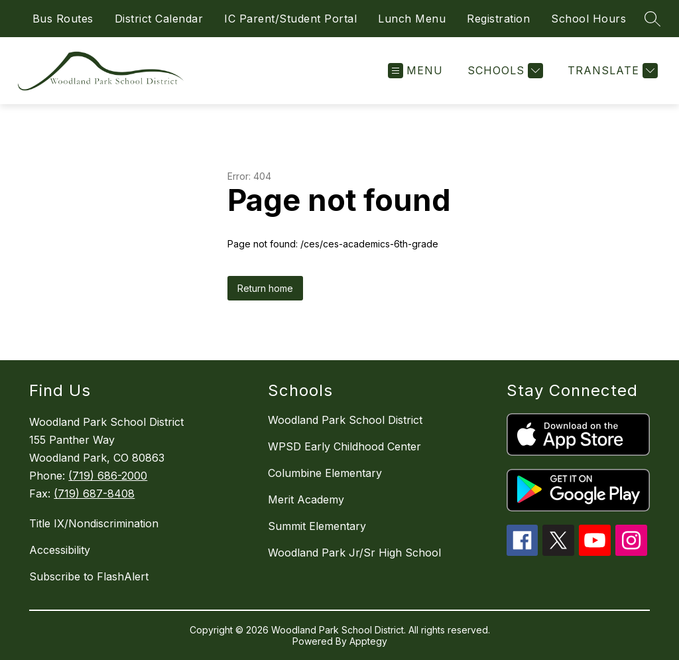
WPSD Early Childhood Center (344, 446)
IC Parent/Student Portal (290, 18)
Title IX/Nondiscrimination (93, 523)
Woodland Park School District (345, 420)
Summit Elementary (317, 526)
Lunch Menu (412, 18)
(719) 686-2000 (107, 475)
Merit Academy (306, 499)
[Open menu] (415, 70)
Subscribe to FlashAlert (89, 576)
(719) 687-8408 (94, 493)
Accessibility (59, 550)
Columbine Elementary (325, 473)
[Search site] (652, 19)
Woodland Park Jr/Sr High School (354, 552)
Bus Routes (62, 18)
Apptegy (368, 641)
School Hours (588, 18)
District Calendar (159, 18)
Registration (498, 18)
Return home (265, 288)
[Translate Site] (611, 70)
